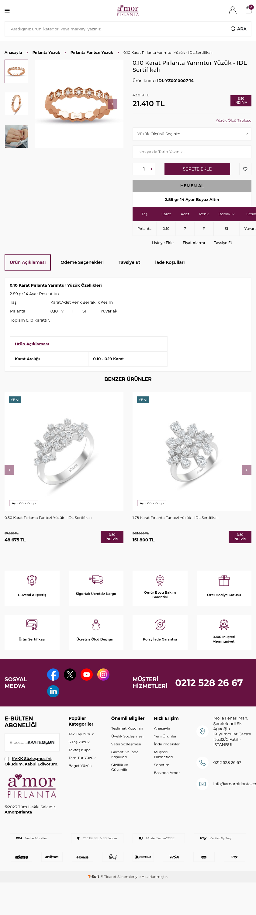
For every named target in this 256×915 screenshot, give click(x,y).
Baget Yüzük (80, 765)
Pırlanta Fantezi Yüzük (92, 52)
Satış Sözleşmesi (126, 744)
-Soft (94, 876)
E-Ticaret (108, 876)
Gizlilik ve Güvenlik (119, 767)
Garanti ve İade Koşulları (125, 754)
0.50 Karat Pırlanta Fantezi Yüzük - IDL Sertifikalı (48, 517)
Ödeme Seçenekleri (82, 262)
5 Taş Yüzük (79, 742)
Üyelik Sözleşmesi (127, 736)
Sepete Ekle (197, 169)
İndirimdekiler (167, 744)
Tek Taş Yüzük (81, 734)
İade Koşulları (170, 262)
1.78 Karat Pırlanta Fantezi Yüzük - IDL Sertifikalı (176, 517)
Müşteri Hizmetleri (163, 754)
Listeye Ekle (163, 242)
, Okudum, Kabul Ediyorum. (31, 761)
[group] (79, 104)
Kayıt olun (41, 742)
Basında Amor (167, 772)
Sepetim (161, 764)
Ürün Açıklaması (28, 262)
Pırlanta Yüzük (46, 52)
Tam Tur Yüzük (82, 757)
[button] (112, 104)
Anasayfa (13, 52)
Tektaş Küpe (80, 750)
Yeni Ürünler (165, 736)
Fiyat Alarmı (194, 242)
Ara (239, 29)
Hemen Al (192, 185)
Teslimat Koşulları (127, 728)
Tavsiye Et (223, 242)
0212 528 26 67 (209, 683)
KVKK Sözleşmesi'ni (31, 758)
